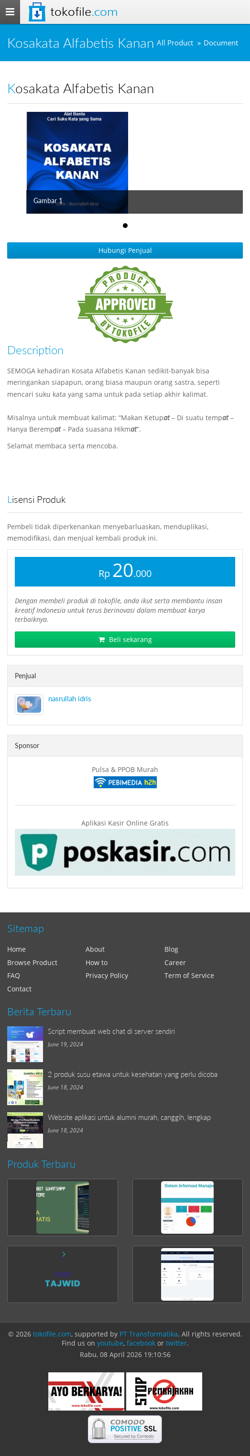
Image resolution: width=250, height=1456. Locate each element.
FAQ (13, 975)
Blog (171, 949)
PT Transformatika (149, 1333)
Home (16, 949)
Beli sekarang (125, 639)
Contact (19, 988)
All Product (175, 43)
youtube (110, 1342)
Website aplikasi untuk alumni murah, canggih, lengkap (129, 1117)
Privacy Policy (107, 975)
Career (175, 962)
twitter (176, 1342)
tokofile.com (52, 1333)
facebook (141, 1342)
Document (221, 43)
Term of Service (189, 975)
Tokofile (84, 12)
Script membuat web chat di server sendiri (111, 1031)
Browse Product (32, 962)
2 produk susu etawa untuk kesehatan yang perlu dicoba (132, 1074)
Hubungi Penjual (125, 250)
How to (97, 962)
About (95, 949)
